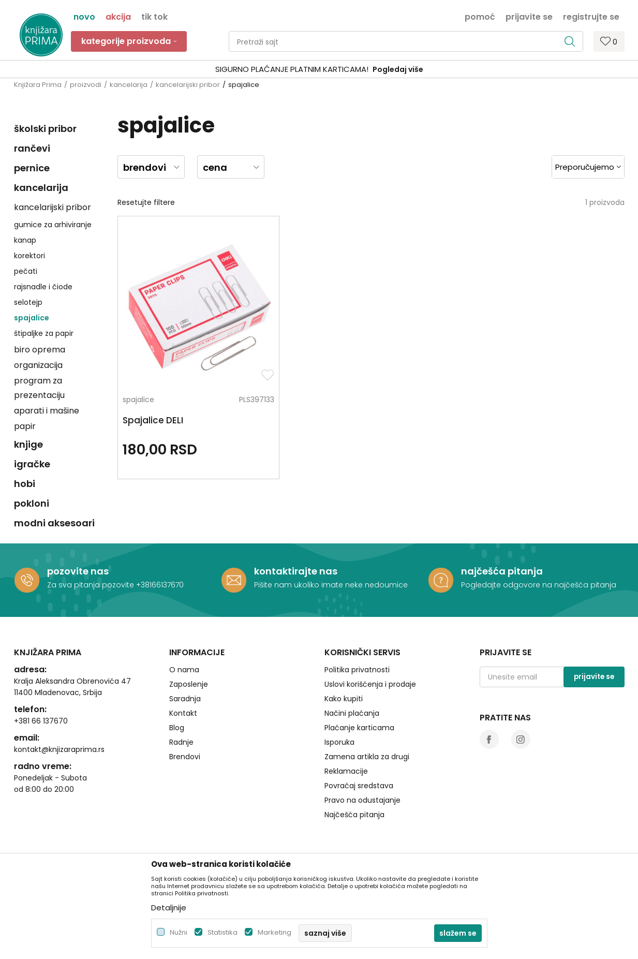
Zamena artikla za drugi (366, 756)
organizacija (38, 365)
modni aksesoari (54, 523)
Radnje (181, 742)
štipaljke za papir (43, 333)
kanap (25, 240)
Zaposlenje (188, 684)
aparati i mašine (46, 411)
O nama (184, 670)
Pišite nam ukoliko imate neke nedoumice (331, 585)
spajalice (31, 318)
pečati (25, 271)
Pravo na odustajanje (362, 800)
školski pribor (45, 128)
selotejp (28, 302)
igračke (32, 464)
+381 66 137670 (41, 721)
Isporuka (339, 742)
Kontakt (183, 713)
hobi (24, 483)
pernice (32, 167)
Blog (176, 727)
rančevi (32, 148)
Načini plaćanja (351, 713)
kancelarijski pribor (188, 85)
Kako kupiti (343, 699)
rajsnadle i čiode (43, 287)
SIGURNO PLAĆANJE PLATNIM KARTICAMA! (291, 69)
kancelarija (128, 85)
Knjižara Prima (38, 85)
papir (25, 426)
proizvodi (85, 85)
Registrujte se (591, 16)
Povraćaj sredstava (358, 785)
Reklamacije (346, 771)
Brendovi (184, 756)
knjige (28, 444)
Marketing (274, 932)
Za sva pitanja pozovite (91, 585)
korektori (29, 255)
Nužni (178, 932)
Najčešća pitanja (354, 814)
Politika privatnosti (357, 670)
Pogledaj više (398, 69)
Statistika (222, 932)
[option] (319, 70)
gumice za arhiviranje (53, 224)
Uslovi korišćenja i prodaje (370, 684)
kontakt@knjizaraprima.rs (59, 749)
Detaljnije (168, 907)
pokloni (31, 503)
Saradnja (185, 699)
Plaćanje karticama (359, 727)
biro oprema (39, 350)
